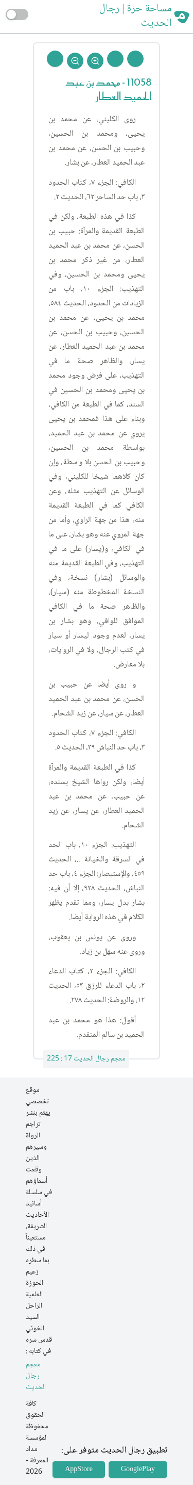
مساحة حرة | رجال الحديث (135, 16)
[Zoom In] (95, 61)
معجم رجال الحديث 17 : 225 (86, 1059)
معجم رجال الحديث (36, 1376)
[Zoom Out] (75, 61)
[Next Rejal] (115, 59)
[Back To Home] (55, 59)
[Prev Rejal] (135, 59)
